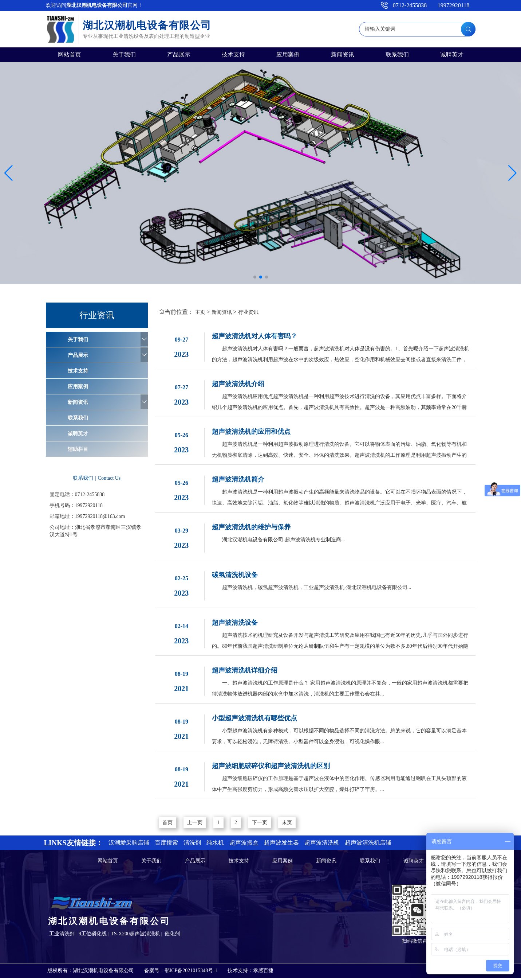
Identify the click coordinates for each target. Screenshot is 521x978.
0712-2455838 (410, 5)
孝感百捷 (263, 970)
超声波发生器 (281, 842)
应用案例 (288, 54)
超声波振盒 (243, 842)
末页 (287, 822)
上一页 (194, 822)
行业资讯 (248, 312)
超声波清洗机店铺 (368, 842)
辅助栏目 (78, 449)
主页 (200, 312)
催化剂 (172, 933)
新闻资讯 (342, 54)
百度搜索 (166, 842)
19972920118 (453, 5)
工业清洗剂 (62, 933)
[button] (254, 277)
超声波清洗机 (321, 842)
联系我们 (397, 54)
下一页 (259, 822)
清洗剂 (192, 842)
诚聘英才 (451, 54)
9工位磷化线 (93, 933)
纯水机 (215, 842)
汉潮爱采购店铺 (128, 842)
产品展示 (178, 54)
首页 (167, 822)
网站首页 (69, 54)
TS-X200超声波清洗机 (135, 933)
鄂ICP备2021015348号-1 (191, 970)
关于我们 (124, 54)
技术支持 (233, 54)
